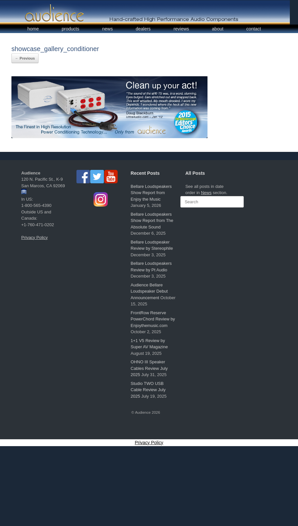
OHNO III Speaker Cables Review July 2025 (149, 368)
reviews (181, 28)
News (206, 192)
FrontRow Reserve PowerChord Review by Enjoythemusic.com (153, 319)
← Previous (25, 58)
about (218, 28)
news (107, 28)
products (70, 28)
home (33, 28)
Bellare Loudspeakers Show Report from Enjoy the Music (151, 193)
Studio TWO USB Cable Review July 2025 (148, 390)
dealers (143, 28)
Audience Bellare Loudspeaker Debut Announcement (149, 291)
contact (253, 28)
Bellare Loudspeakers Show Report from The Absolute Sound (152, 220)
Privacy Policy (34, 237)
